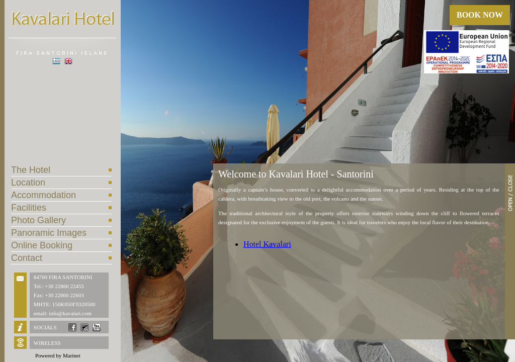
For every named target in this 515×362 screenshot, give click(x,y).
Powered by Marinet (57, 355)
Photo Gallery (38, 220)
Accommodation (43, 195)
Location (28, 182)
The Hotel (30, 170)
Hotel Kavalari (267, 244)
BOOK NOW (480, 15)
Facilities (28, 208)
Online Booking (41, 245)
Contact (26, 258)
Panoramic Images (49, 233)
